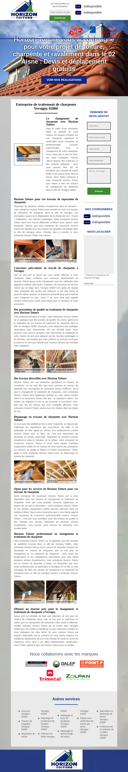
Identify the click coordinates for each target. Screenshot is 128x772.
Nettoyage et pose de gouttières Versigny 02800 (67, 721)
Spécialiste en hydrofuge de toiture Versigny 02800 (106, 717)
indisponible (101, 216)
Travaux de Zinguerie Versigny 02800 (26, 725)
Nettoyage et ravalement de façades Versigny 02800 (48, 724)
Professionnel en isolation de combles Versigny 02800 (107, 732)
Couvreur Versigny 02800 (25, 714)
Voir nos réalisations (64, 79)
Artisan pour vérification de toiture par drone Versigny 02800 (86, 725)
